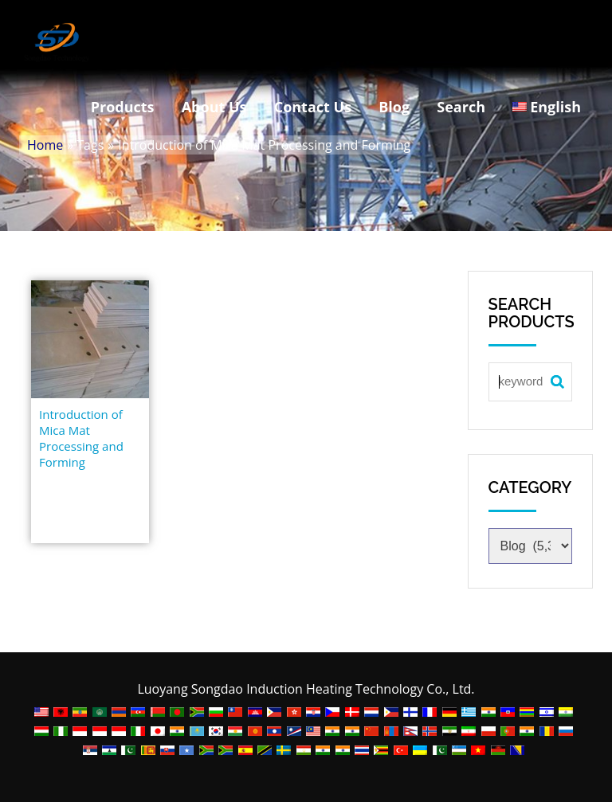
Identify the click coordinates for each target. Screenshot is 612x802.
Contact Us (312, 106)
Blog (394, 106)
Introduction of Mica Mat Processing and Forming (81, 438)
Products (123, 106)
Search (461, 106)
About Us (214, 106)
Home (45, 145)
